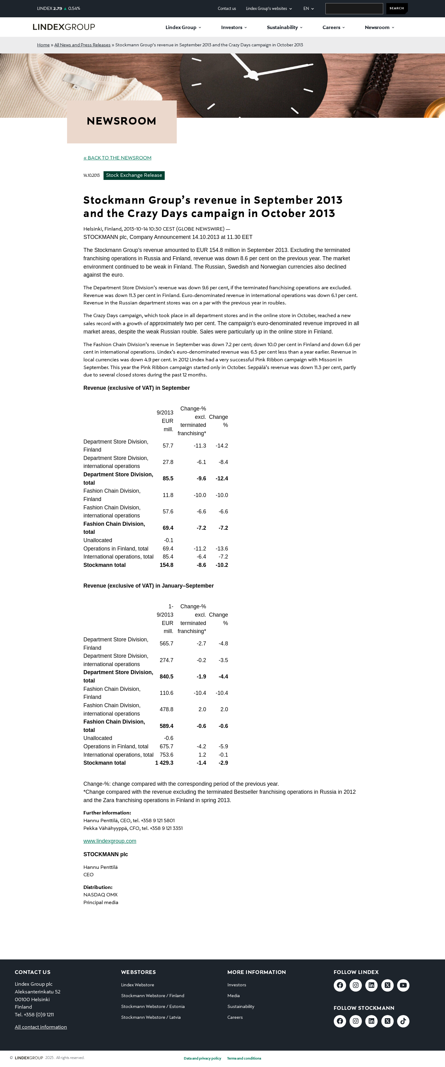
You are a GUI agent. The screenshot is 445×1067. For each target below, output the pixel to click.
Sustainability (282, 28)
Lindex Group (181, 28)
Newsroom (377, 28)
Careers (331, 28)
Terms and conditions (244, 1059)
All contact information (41, 1027)
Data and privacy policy (202, 1059)
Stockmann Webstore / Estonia (153, 1006)
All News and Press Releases (82, 45)
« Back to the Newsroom (117, 158)
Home (43, 45)
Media (233, 995)
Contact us (227, 8)
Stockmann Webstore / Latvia (151, 1017)
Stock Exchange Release (134, 175)
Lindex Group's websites (266, 8)
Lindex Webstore (137, 985)
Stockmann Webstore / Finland (152, 995)
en (306, 8)
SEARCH (397, 8)
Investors (231, 28)
